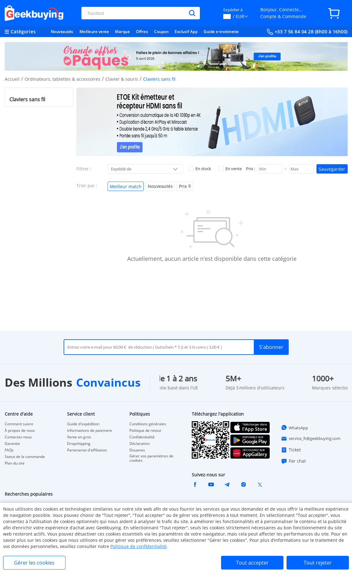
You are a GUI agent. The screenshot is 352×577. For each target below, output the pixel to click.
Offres (142, 31)
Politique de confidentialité (138, 546)
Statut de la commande (25, 457)
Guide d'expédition (83, 424)
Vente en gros (79, 437)
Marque (122, 31)
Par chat (293, 461)
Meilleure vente (94, 31)
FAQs (9, 450)
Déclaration (139, 443)
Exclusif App (186, 31)
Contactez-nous (18, 437)
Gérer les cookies (34, 562)
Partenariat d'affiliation (87, 450)
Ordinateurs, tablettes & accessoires (62, 79)
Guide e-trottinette (221, 31)
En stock (200, 168)
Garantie (12, 443)
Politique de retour (145, 430)
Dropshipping (78, 443)
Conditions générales (147, 424)
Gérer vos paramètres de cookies (151, 458)
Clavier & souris (121, 79)
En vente (230, 168)
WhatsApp (294, 427)
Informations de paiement (89, 430)
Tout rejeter (318, 562)
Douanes (137, 450)
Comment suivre (19, 424)
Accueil (12, 79)
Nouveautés (62, 31)
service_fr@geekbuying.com (310, 439)
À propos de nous (20, 430)
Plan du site (15, 463)
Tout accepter (252, 562)
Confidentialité (142, 437)
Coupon (161, 31)
